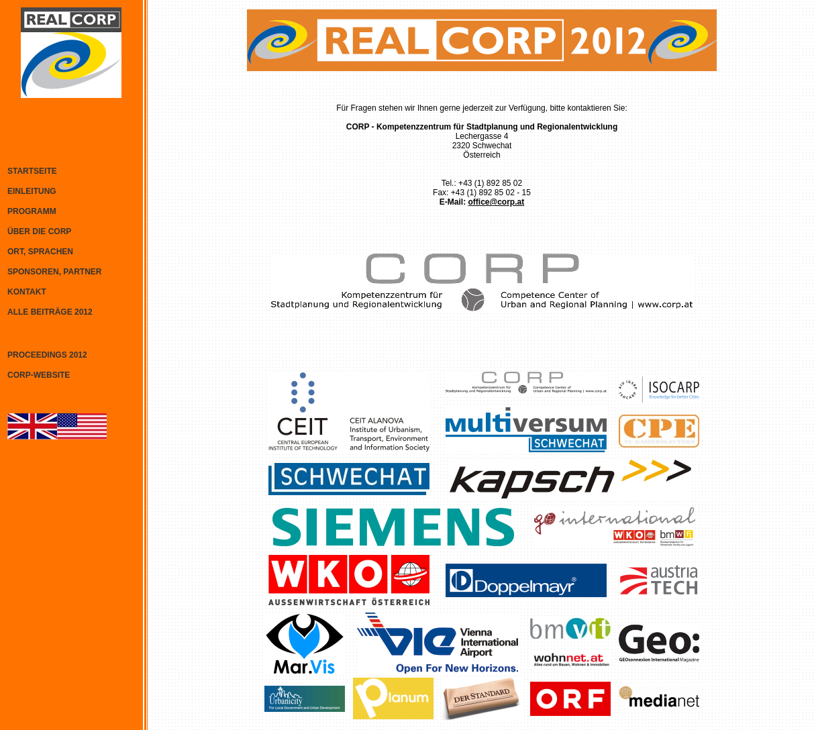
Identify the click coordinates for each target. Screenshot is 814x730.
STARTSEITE (32, 171)
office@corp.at (496, 202)
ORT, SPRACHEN (40, 251)
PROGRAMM (31, 211)
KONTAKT (26, 292)
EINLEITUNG (31, 191)
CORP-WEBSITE (38, 375)
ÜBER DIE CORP (39, 231)
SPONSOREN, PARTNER (54, 271)
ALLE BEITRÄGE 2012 (50, 312)
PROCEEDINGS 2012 (47, 355)
